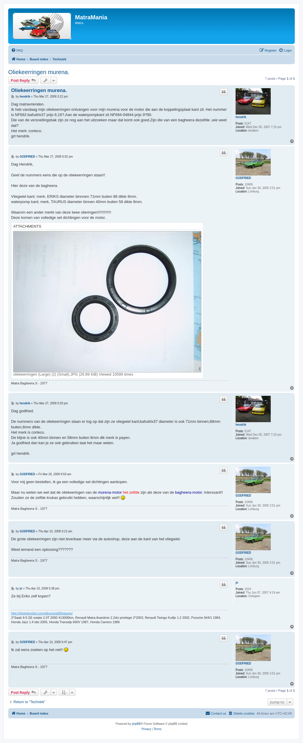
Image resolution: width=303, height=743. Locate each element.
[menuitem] (17, 50)
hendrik (241, 117)
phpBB (136, 723)
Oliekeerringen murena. (38, 72)
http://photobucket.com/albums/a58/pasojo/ (42, 613)
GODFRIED (243, 178)
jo (237, 582)
